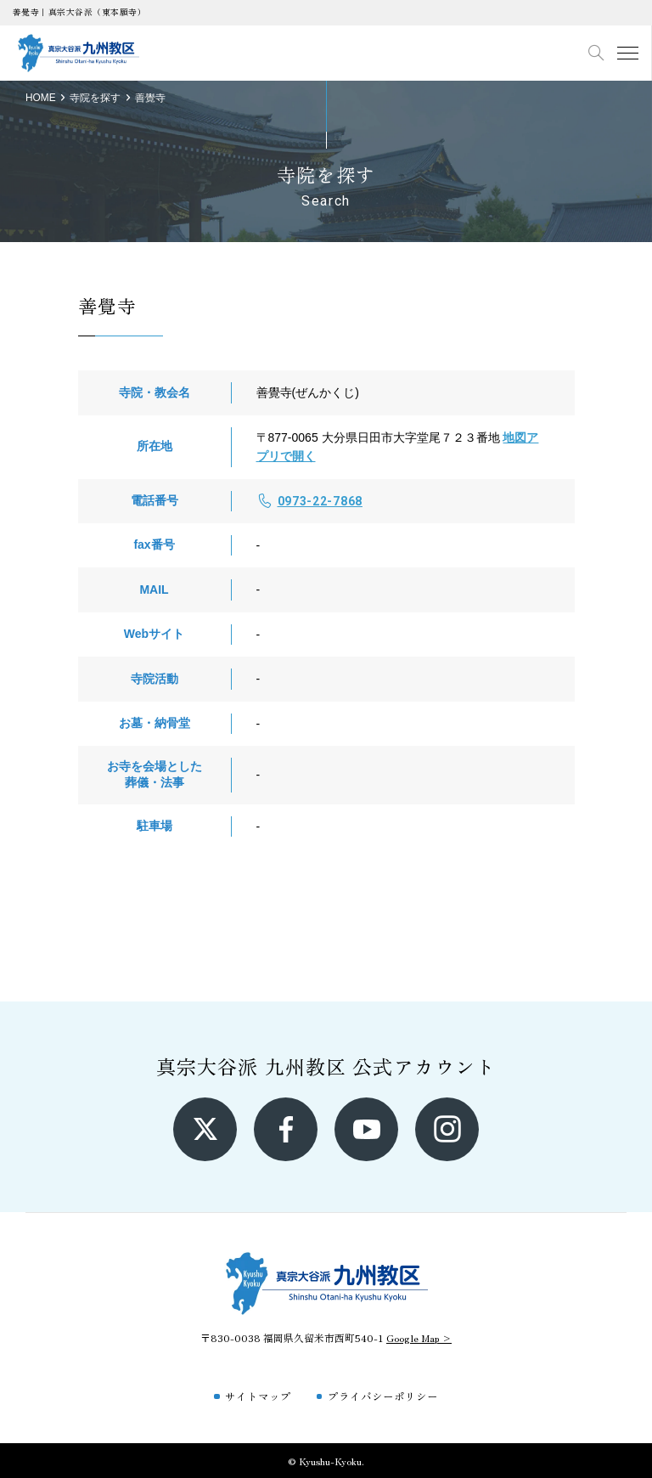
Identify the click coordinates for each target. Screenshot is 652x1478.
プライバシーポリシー (383, 1396)
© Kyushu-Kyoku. (326, 1460)
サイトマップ (258, 1396)
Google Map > (419, 1337)
